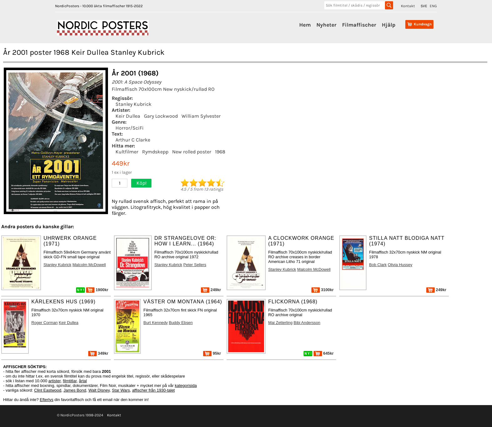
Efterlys (46, 399)
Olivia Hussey (400, 264)
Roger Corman (44, 322)
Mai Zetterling (280, 322)
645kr (324, 353)
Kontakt (408, 6)
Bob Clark (378, 264)
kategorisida (186, 385)
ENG (433, 6)
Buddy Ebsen (180, 322)
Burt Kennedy (155, 322)
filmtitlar (70, 380)
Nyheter (326, 25)
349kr (98, 353)
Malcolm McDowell (89, 264)
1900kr (97, 289)
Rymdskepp (155, 152)
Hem (305, 25)
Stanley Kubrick (133, 104)
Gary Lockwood (161, 116)
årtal (83, 380)
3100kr (322, 289)
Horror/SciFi (129, 128)
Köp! (141, 183)
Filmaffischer (359, 25)
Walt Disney (99, 390)
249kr (211, 289)
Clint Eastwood (47, 390)
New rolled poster (191, 152)
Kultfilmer (126, 152)
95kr (212, 353)
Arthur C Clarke (132, 140)
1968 (220, 152)
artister (55, 380)
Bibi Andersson (307, 322)
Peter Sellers (194, 264)
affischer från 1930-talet (153, 390)
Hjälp (388, 25)
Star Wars (121, 390)
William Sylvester (201, 116)
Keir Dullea (127, 116)
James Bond (75, 390)
